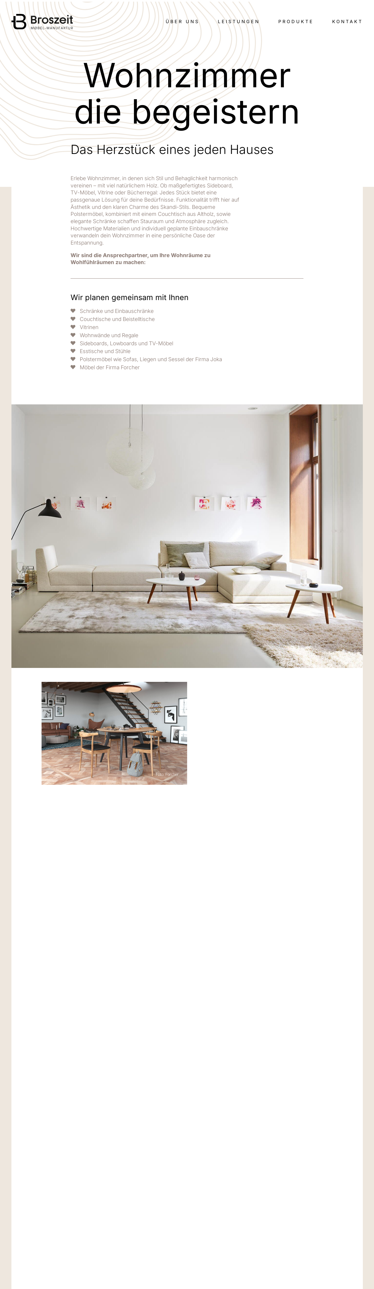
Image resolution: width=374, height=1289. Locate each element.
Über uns (182, 21)
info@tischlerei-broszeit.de (69, 1246)
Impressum (263, 1239)
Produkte (296, 21)
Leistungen (239, 21)
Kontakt (347, 21)
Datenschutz (264, 1246)
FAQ (254, 1232)
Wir (253, 1210)
